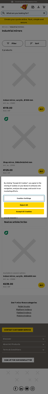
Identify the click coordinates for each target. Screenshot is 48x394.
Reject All (24, 205)
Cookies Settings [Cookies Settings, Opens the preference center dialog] (24, 198)
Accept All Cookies (24, 211)
